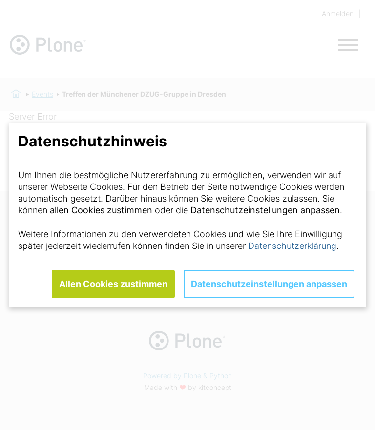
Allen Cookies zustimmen (113, 284)
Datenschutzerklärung (292, 246)
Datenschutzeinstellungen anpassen (269, 284)
